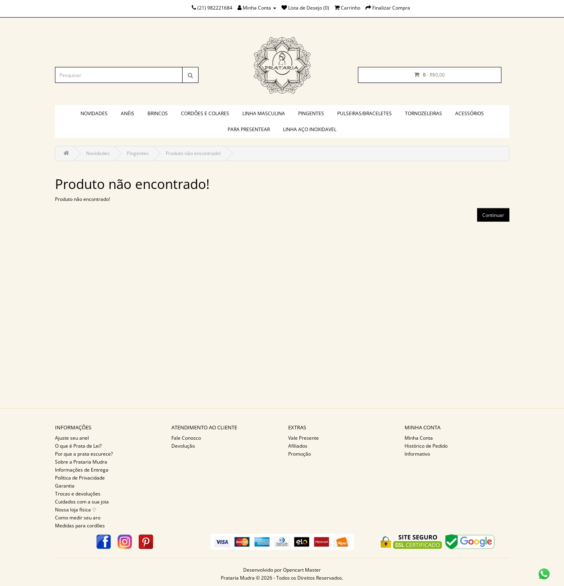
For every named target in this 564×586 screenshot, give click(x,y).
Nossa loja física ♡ (75, 509)
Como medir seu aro (77, 517)
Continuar (493, 215)
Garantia (65, 485)
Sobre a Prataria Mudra (81, 461)
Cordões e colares (205, 113)
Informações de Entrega (81, 469)
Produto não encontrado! (193, 153)
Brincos (157, 113)
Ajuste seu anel (72, 438)
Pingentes (311, 113)
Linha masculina (263, 113)
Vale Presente (303, 438)
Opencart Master (302, 569)
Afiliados (297, 445)
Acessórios (469, 113)
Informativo (417, 453)
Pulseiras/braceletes (364, 113)
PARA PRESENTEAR (249, 129)
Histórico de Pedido (426, 445)
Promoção (299, 453)
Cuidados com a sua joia (82, 501)
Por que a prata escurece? (84, 453)
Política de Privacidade (80, 477)
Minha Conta (419, 438)
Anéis (127, 113)
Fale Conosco (186, 438)
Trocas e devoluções (77, 493)
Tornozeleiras (423, 113)
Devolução (183, 445)
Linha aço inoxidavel (309, 129)
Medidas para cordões (80, 525)
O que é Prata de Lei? (78, 445)
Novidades (94, 113)
